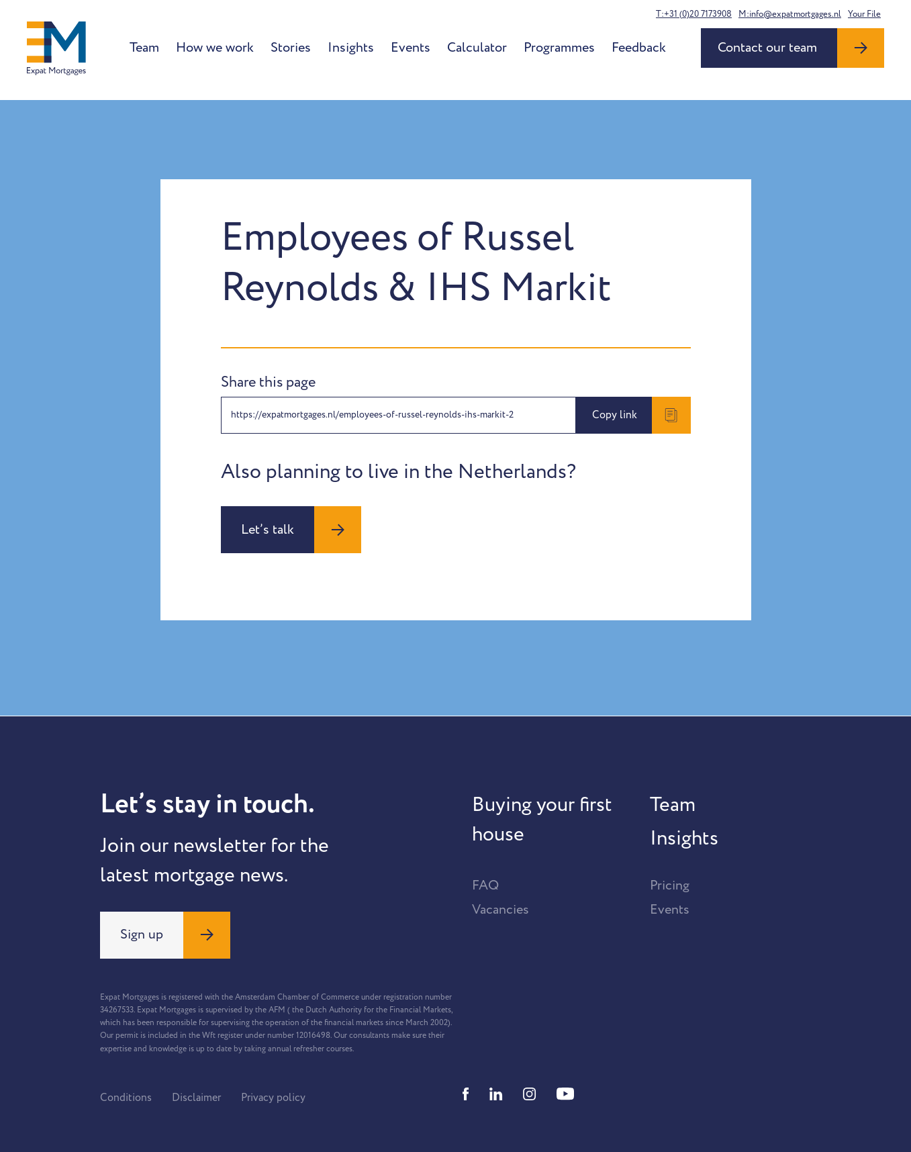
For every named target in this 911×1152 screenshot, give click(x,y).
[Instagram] (529, 1094)
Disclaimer (196, 1097)
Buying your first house (542, 820)
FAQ (485, 885)
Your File (864, 14)
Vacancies (500, 909)
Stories (291, 47)
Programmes (559, 47)
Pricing (669, 885)
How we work (215, 47)
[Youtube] (565, 1094)
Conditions (126, 1097)
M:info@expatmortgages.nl (789, 14)
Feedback (639, 47)
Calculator (477, 47)
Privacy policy (273, 1097)
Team (144, 47)
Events (410, 47)
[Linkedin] (496, 1094)
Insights (351, 47)
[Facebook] (466, 1094)
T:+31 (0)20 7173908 (694, 14)
